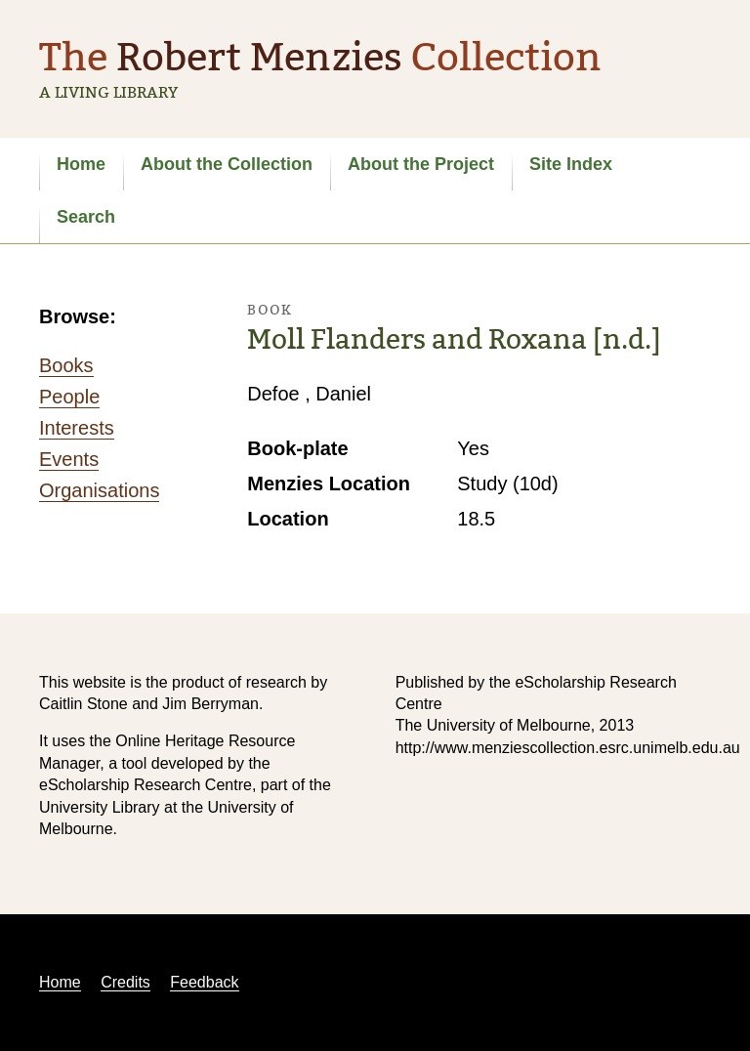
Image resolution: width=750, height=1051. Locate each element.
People (69, 396)
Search (86, 217)
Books (66, 365)
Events (69, 459)
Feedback (204, 982)
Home (81, 164)
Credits (125, 982)
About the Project (421, 164)
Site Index (570, 164)
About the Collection (226, 164)
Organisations (99, 490)
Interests (76, 428)
